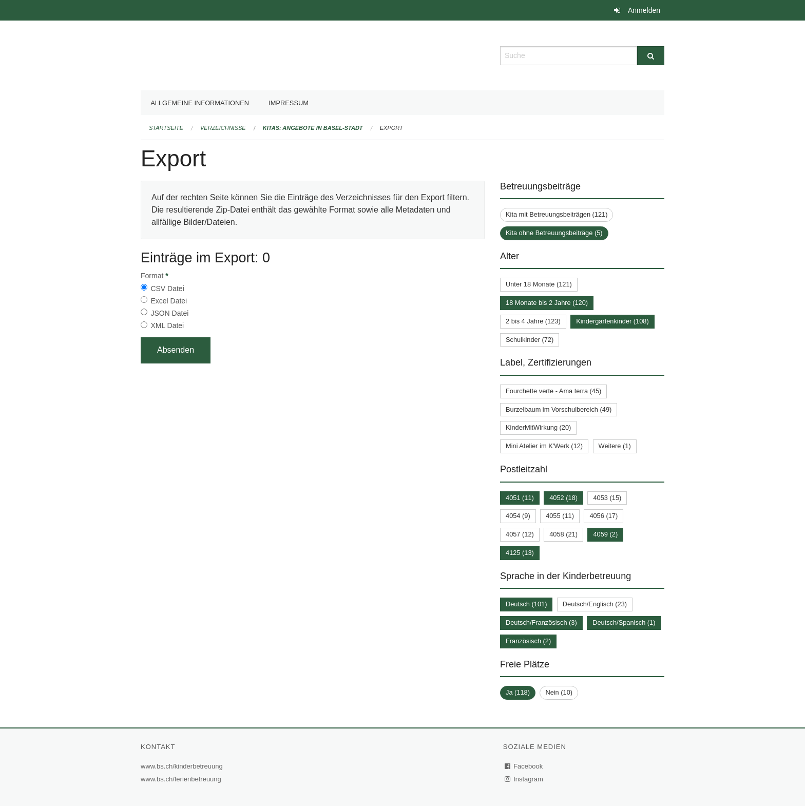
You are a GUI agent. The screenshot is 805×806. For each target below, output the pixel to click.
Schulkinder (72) (529, 339)
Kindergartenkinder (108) (612, 321)
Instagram (524, 779)
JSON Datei (169, 313)
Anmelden (644, 10)
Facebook (524, 766)
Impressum (289, 103)
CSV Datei (167, 288)
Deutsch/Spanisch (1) (623, 622)
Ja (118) (518, 692)
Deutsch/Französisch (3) (541, 622)
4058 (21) (563, 534)
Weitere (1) (615, 446)
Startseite (166, 128)
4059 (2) (605, 534)
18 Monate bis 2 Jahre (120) (547, 302)
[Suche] (650, 55)
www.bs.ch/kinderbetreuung (183, 766)
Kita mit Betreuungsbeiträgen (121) (556, 214)
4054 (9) (518, 516)
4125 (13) (520, 552)
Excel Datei (168, 301)
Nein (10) (558, 692)
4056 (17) (603, 516)
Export (391, 128)
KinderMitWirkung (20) (538, 427)
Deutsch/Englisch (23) (595, 604)
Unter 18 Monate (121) (539, 284)
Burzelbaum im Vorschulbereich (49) (558, 409)
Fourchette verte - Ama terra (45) (553, 391)
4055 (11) (560, 516)
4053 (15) (607, 498)
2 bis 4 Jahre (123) (533, 321)
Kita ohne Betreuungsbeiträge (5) (554, 233)
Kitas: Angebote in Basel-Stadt (313, 128)
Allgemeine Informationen (199, 103)
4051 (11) (520, 498)
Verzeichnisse (223, 128)
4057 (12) (520, 534)
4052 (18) (563, 498)
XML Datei (167, 325)
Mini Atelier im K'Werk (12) (544, 446)
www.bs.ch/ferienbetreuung (182, 779)
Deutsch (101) (526, 604)
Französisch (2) (528, 641)
